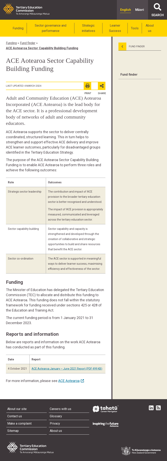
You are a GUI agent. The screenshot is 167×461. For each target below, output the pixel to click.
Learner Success (115, 28)
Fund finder (27, 43)
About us (150, 28)
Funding (18, 28)
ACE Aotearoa (69, 381)
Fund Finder (131, 46)
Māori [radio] (139, 10)
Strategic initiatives (88, 28)
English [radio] (125, 10)
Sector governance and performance (50, 28)
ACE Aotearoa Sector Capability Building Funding (42, 48)
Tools (135, 28)
